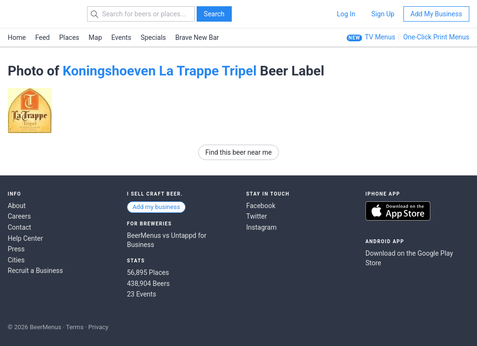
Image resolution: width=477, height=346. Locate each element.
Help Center (25, 238)
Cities (16, 260)
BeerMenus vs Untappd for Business (166, 240)
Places (69, 37)
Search (214, 14)
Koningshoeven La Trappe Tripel (159, 71)
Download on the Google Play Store (409, 258)
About (16, 206)
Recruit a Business (35, 270)
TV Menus (380, 37)
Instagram (261, 227)
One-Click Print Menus (436, 37)
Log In (346, 14)
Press (16, 249)
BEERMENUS (42, 14)
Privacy (98, 327)
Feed (42, 37)
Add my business (156, 206)
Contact (19, 227)
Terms (75, 327)
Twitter (256, 216)
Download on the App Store (397, 211)
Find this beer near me (238, 152)
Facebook (261, 206)
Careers (19, 216)
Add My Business (436, 14)
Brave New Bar (197, 37)
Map (95, 37)
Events (121, 37)
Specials (153, 37)
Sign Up (382, 14)
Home (17, 37)
